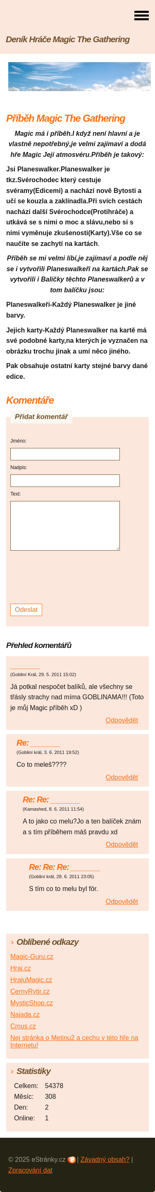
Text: (15, 494)
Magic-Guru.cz (31, 956)
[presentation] (66, 577)
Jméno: (18, 441)
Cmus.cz (23, 1026)
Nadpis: (18, 467)
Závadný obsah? (105, 1159)
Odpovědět (122, 720)
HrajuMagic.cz (31, 979)
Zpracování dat (30, 1170)
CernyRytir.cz (30, 991)
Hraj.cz (20, 968)
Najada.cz (25, 1014)
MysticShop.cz (31, 1003)
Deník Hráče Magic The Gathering (67, 39)
